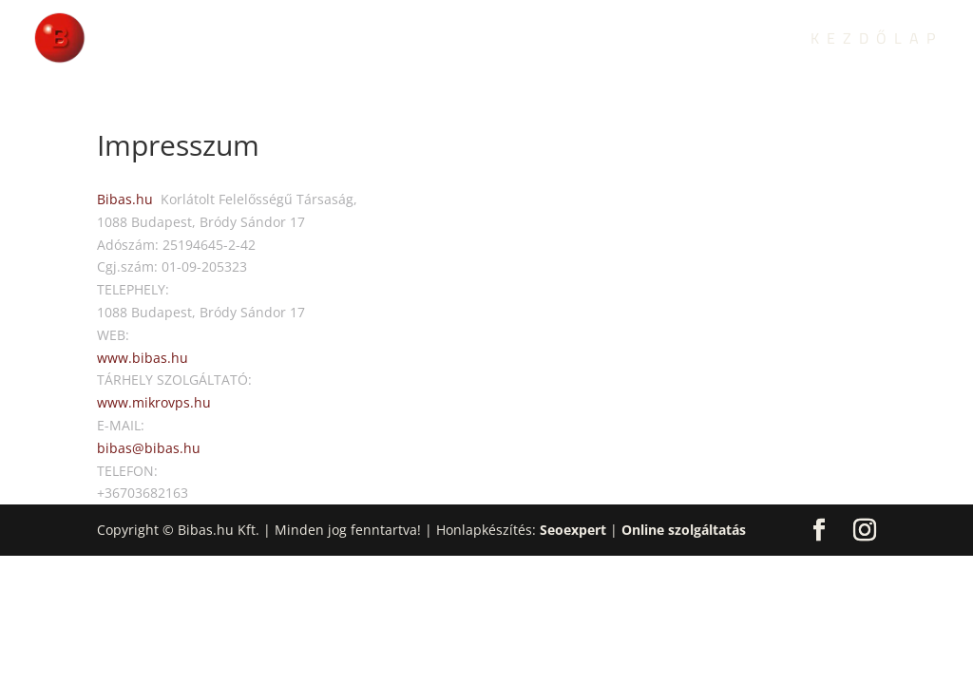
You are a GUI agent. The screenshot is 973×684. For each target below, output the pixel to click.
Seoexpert (573, 530)
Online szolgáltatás (683, 530)
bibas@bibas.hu (148, 448)
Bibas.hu (125, 199)
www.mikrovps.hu (154, 402)
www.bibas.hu (142, 358)
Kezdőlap (877, 41)
